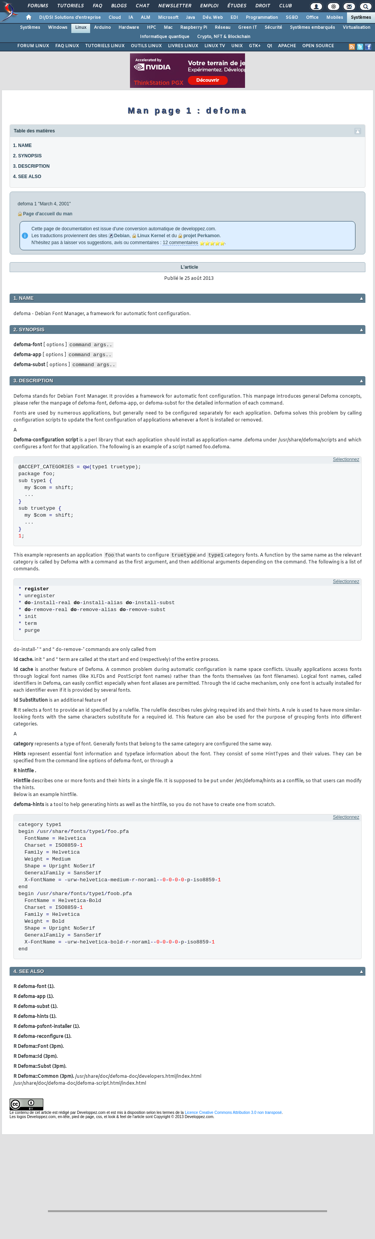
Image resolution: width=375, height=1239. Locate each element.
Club (285, 6)
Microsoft (168, 17)
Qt (269, 46)
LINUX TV (214, 46)
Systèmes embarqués (312, 27)
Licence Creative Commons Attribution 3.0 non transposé (233, 1112)
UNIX (237, 46)
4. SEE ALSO (27, 176)
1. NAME (22, 145)
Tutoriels (70, 6)
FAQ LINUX (67, 46)
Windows (57, 27)
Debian (121, 235)
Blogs (118, 6)
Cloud (115, 17)
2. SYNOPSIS (27, 156)
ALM (145, 17)
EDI (234, 17)
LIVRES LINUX (183, 46)
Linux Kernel (151, 235)
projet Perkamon (201, 235)
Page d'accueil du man (47, 213)
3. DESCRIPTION (31, 166)
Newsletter (174, 6)
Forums (37, 6)
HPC (151, 27)
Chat (142, 6)
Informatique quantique (164, 37)
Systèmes (361, 17)
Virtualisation (356, 27)
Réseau (222, 27)
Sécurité (273, 27)
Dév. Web (212, 17)
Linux (80, 27)
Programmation (262, 17)
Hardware (128, 27)
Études (236, 6)
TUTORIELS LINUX (105, 46)
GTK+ (255, 46)
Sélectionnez (346, 459)
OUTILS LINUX (146, 46)
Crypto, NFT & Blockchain (223, 37)
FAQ (97, 6)
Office (312, 17)
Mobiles (334, 17)
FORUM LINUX (33, 46)
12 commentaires (180, 242)
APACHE (287, 46)
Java (190, 17)
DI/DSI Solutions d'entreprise (70, 17)
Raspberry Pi (193, 27)
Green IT (247, 27)
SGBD (292, 17)
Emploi (209, 6)
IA (130, 17)
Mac (168, 27)
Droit (262, 6)
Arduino (102, 27)
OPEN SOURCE (318, 46)
